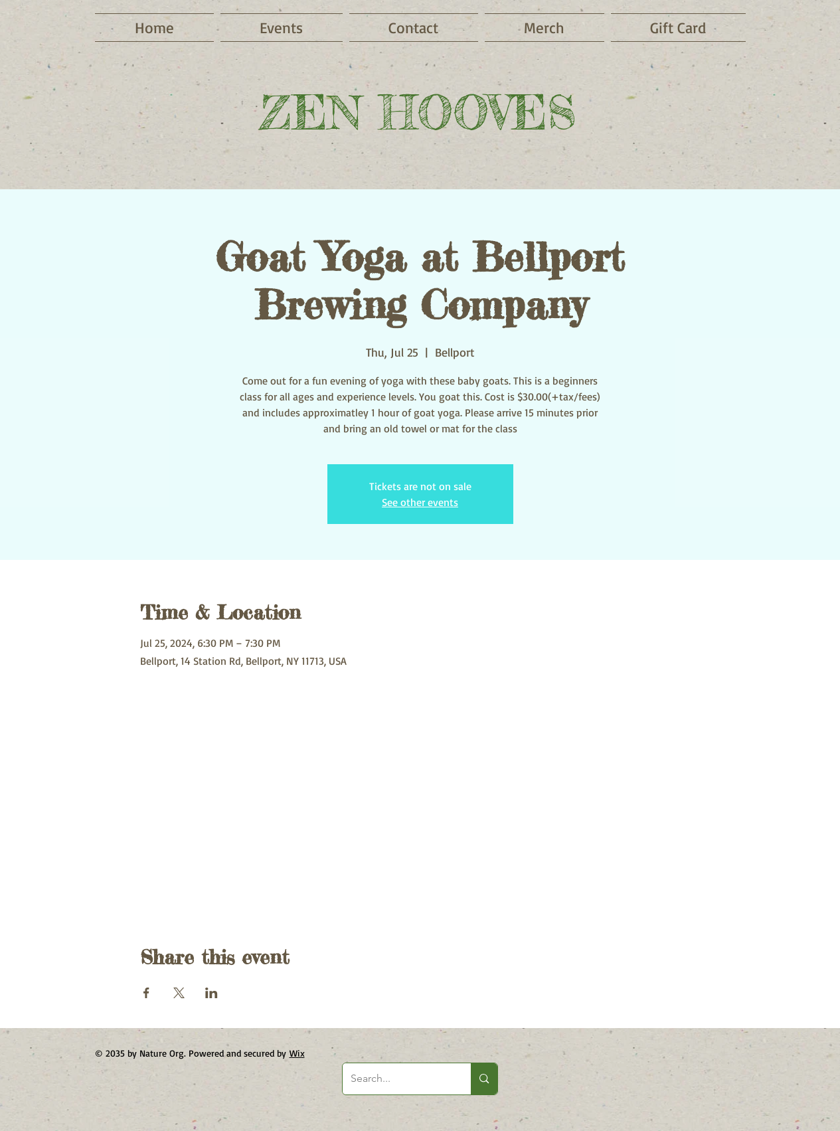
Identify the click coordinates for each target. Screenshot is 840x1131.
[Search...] (397, 1078)
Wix (297, 1053)
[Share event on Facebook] (146, 993)
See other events (420, 502)
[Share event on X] (179, 993)
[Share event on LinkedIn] (211, 993)
